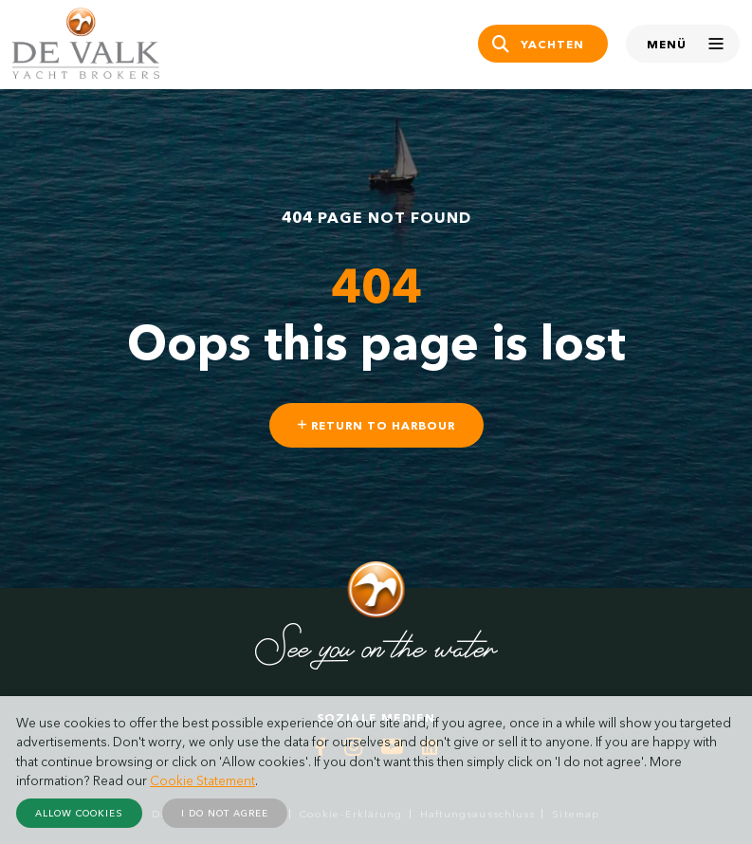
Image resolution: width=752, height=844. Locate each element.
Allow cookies (79, 813)
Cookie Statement (202, 780)
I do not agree (224, 813)
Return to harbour (376, 425)
